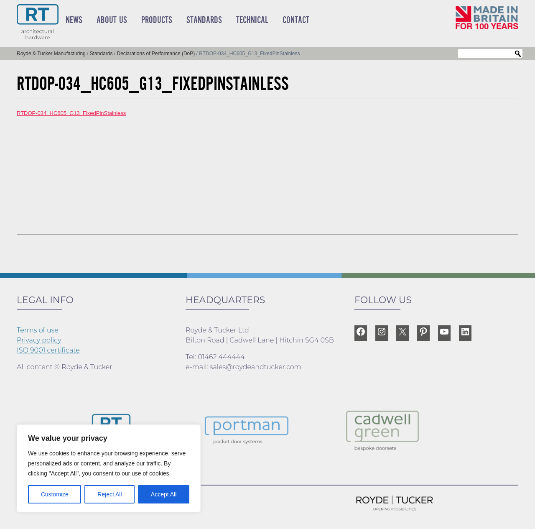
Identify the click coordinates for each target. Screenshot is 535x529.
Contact (296, 20)
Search (518, 54)
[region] (109, 468)
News (74, 20)
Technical (252, 20)
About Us (112, 20)
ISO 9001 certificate (48, 350)
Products (156, 20)
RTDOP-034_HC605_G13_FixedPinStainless (71, 113)
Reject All (109, 494)
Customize (55, 494)
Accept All (163, 494)
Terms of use (38, 330)
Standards (204, 20)
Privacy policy (39, 340)
